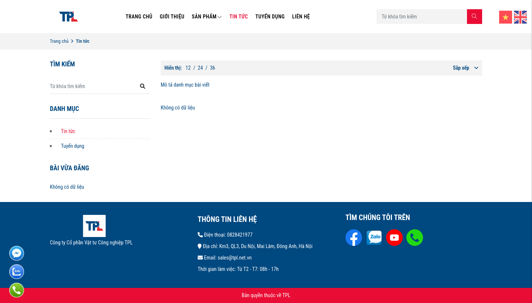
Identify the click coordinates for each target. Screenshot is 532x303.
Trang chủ (59, 41)
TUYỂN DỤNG (269, 17)
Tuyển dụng (72, 146)
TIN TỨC (238, 17)
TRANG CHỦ (139, 17)
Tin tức (68, 131)
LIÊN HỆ (301, 17)
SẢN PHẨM (207, 17)
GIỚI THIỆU (172, 17)
